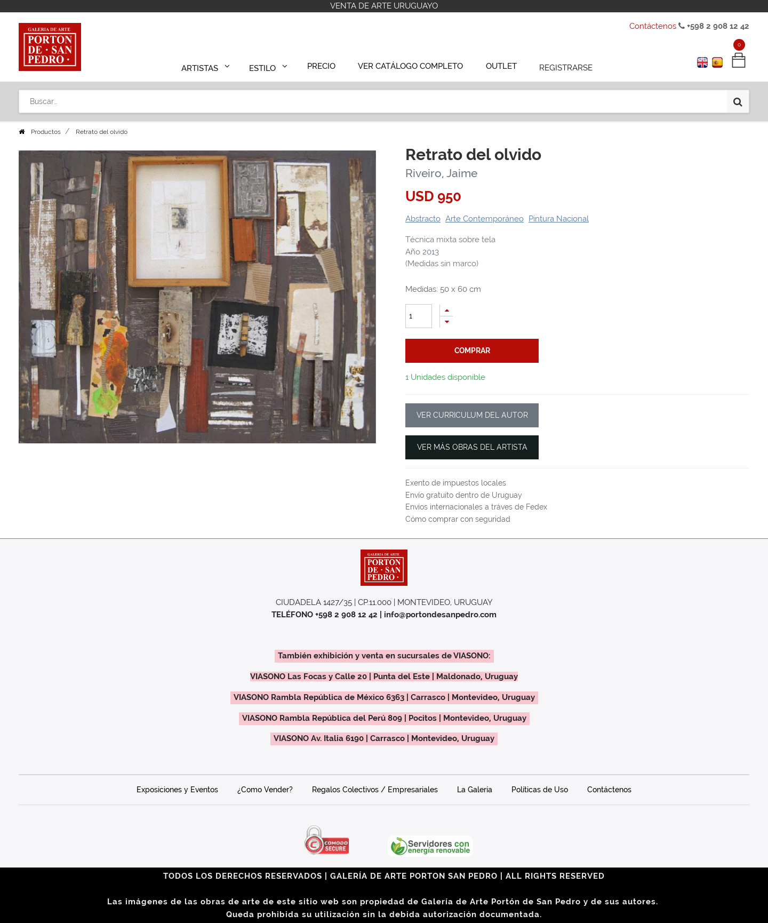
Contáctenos (652, 26)
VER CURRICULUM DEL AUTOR (472, 415)
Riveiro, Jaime (441, 173)
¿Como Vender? (265, 789)
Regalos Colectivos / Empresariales (375, 789)
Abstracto (423, 219)
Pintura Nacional (559, 219)
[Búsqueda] (738, 97)
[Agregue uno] (446, 310)
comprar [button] (472, 350)
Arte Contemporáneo (484, 219)
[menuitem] (326, 65)
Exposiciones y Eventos (177, 789)
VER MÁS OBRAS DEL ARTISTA (472, 447)
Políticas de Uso (539, 789)
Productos (46, 132)
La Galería (474, 789)
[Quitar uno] (446, 322)
